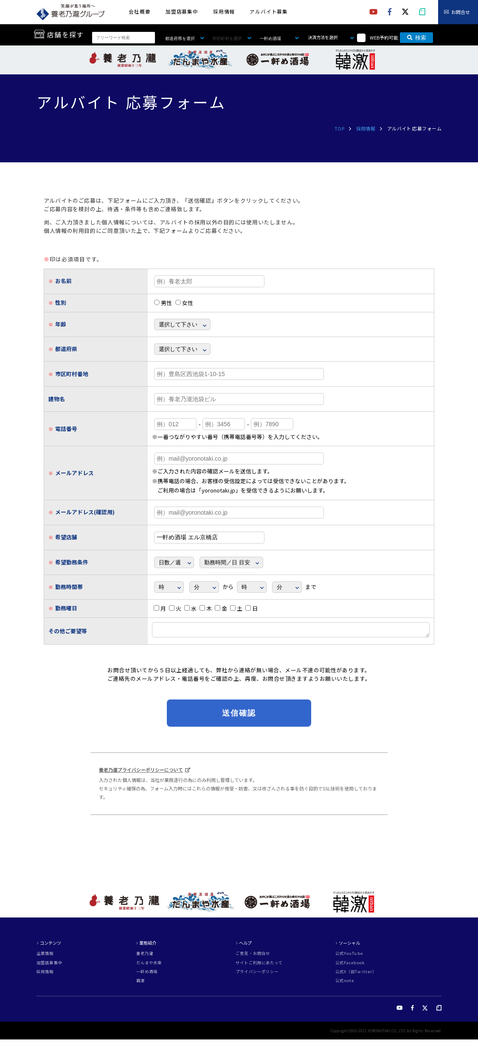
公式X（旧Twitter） (356, 974)
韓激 (140, 983)
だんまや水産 (149, 965)
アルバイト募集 (269, 11)
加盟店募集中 (182, 11)
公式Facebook (350, 965)
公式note (344, 983)
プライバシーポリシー (257, 974)
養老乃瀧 (145, 956)
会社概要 (140, 11)
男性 (163, 303)
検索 (416, 38)
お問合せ (460, 11)
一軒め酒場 (147, 974)
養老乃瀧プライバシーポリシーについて (141, 772)
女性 (184, 303)
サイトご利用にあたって (259, 965)
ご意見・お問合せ (253, 956)
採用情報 (224, 11)
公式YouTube (349, 956)
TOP (339, 128)
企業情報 (45, 956)
